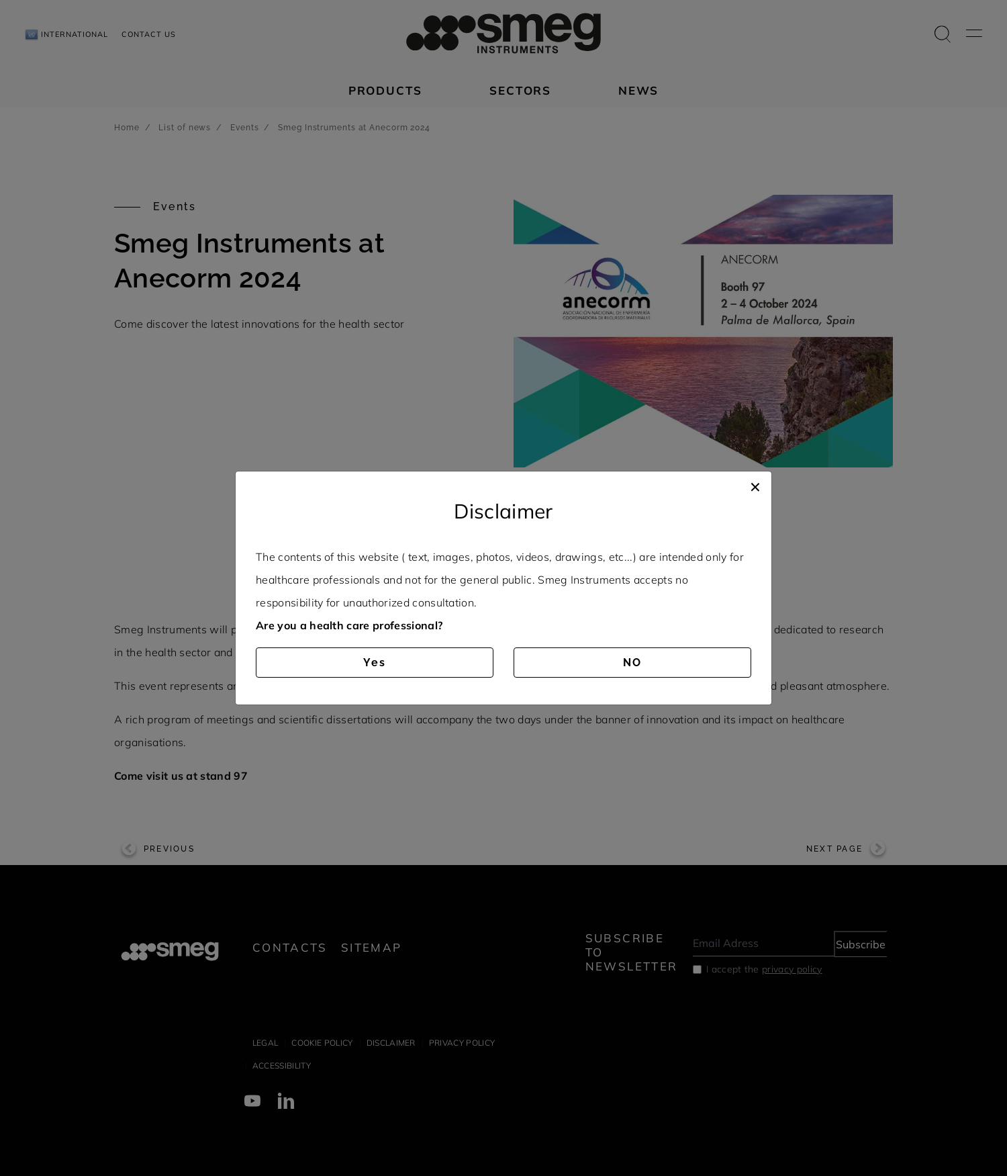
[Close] (755, 485)
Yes (374, 662)
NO (632, 662)
